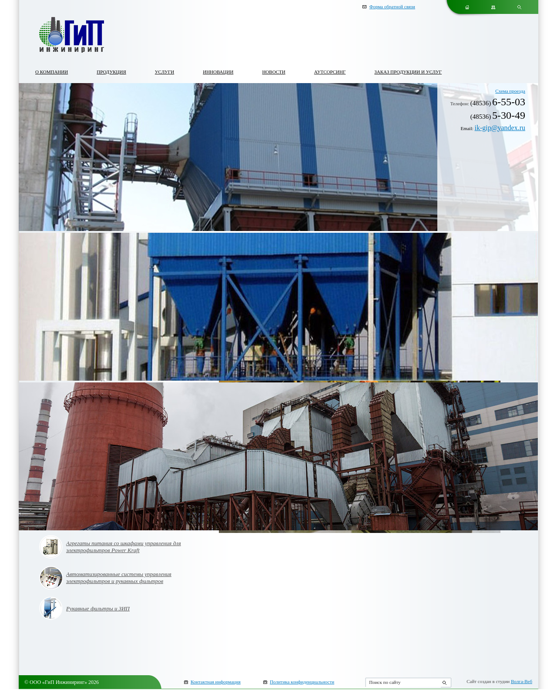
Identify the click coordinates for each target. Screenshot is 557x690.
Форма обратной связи (392, 6)
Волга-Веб (521, 681)
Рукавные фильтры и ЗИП (98, 608)
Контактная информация (216, 681)
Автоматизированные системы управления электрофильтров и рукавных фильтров (118, 577)
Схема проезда (510, 91)
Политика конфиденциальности (302, 681)
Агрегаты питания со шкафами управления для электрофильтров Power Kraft (123, 546)
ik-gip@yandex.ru (500, 127)
